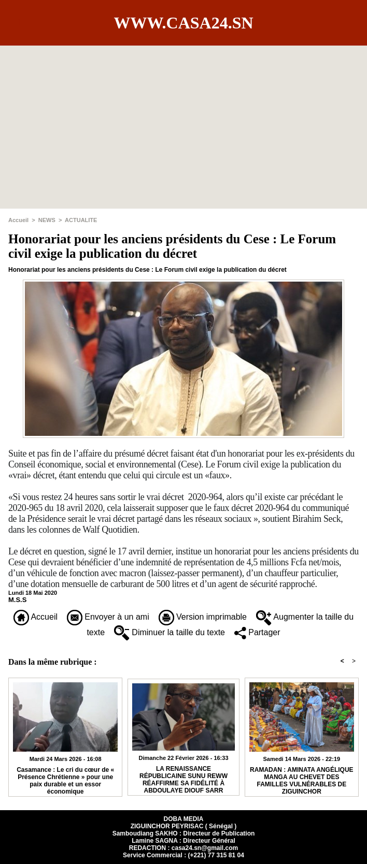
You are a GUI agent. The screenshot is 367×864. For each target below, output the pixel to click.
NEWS (46, 220)
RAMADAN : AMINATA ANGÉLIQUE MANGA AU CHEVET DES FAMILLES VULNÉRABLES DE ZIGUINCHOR (302, 779)
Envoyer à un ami (108, 616)
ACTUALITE (81, 220)
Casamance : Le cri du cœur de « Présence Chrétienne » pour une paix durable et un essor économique (65, 779)
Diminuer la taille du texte (169, 632)
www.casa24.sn (183, 22)
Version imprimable (203, 616)
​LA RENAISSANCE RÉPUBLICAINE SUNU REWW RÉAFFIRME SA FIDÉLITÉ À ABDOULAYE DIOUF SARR (183, 778)
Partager (257, 632)
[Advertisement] (183, 118)
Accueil (18, 220)
